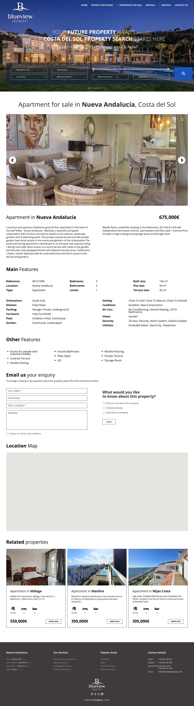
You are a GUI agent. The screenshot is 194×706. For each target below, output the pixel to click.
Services (166, 5)
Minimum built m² (64, 77)
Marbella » (105, 659)
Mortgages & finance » (62, 666)
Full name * (14, 390)
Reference (143, 77)
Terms (107, 700)
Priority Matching (102, 5)
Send (109, 421)
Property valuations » (62, 669)
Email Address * (17, 405)
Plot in (16, 659)
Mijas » (103, 662)
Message (13, 413)
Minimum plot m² (105, 77)
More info (53, 621)
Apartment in (26, 591)
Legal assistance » (61, 662)
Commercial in (19, 662)
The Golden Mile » (108, 666)
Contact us (181, 5)
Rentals (150, 5)
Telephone (14, 398)
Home (84, 5)
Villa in (14, 669)
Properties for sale (130, 5)
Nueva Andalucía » (108, 669)
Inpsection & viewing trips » (65, 659)
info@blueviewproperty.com (170, 672)
